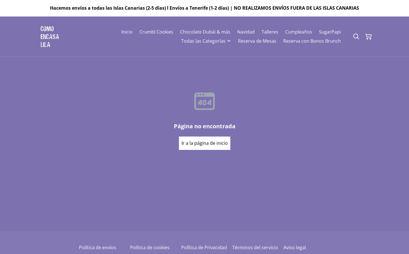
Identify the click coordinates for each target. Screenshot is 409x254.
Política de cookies (150, 247)
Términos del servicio (255, 247)
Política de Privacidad (204, 247)
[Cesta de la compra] (368, 36)
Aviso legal (294, 247)
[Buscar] (356, 36)
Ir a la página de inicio (204, 143)
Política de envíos (97, 247)
